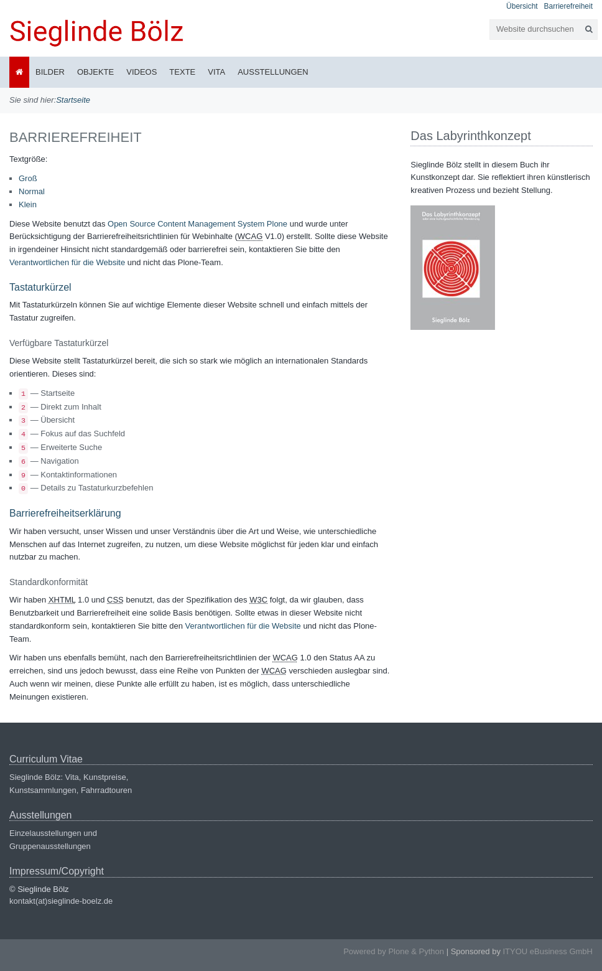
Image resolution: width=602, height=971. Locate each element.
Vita (216, 72)
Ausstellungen (273, 72)
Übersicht (522, 6)
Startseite (73, 100)
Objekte (95, 72)
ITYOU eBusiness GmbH (548, 951)
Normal (32, 191)
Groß (28, 178)
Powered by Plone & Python (393, 951)
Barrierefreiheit (568, 6)
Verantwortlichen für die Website (67, 262)
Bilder (50, 72)
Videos (141, 72)
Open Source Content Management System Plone (197, 223)
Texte (182, 72)
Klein (28, 204)
